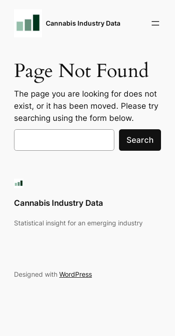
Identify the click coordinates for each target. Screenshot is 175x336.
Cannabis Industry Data (83, 23)
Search (140, 140)
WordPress (75, 274)
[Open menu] (155, 23)
